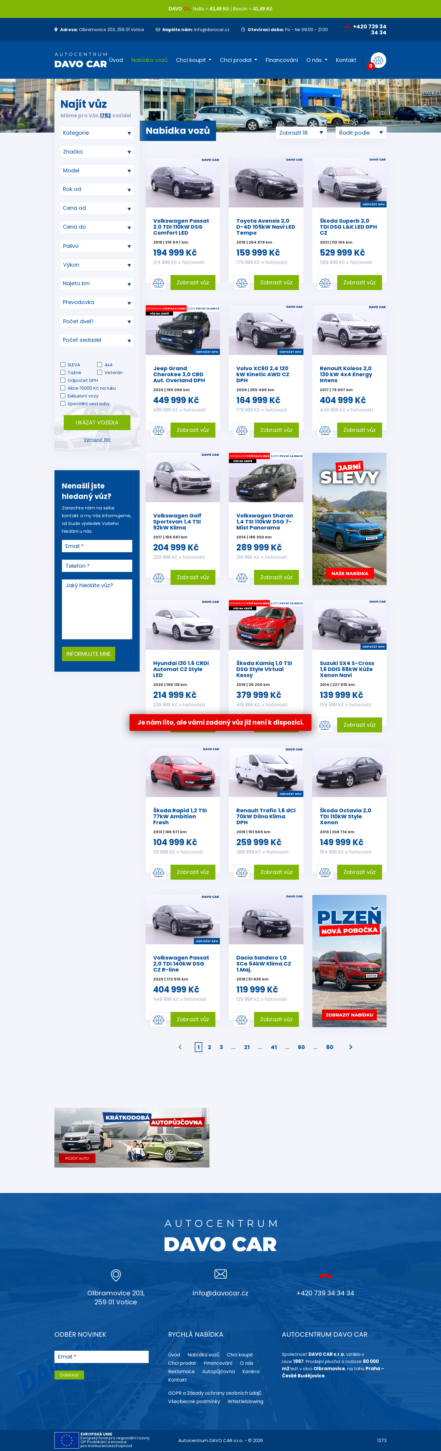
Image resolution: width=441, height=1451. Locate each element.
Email (73, 546)
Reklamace (181, 1371)
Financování (282, 60)
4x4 (108, 365)
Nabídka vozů (149, 60)
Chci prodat (236, 60)
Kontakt (346, 60)
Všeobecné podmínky (194, 1401)
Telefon (76, 566)
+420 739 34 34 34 (365, 29)
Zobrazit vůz (193, 282)
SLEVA (74, 365)
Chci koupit (191, 60)
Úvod (116, 60)
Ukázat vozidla (97, 422)
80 (329, 1047)
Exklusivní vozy (83, 396)
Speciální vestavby (89, 403)
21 (247, 1047)
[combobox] (97, 133)
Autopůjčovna (218, 1371)
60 (301, 1047)
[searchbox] (95, 133)
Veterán (113, 372)
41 (274, 1047)
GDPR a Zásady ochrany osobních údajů (214, 1393)
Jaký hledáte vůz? (89, 585)
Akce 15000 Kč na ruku (92, 388)
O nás (314, 60)
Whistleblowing (245, 1401)
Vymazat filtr (97, 440)
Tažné (74, 372)
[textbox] (97, 189)
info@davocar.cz (192, 30)
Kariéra (250, 1371)
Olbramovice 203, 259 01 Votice (99, 30)
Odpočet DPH (83, 380)
